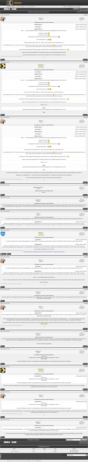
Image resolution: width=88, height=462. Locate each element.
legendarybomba (37, 187)
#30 (86, 419)
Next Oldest (30, 439)
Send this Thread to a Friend (6, 456)
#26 (86, 331)
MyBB (29, 460)
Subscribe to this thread (7, 457)
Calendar (79, 6)
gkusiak (38, 200)
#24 (86, 289)
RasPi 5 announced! (15, 451)
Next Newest (36, 439)
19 (44, 451)
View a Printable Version (6, 454)
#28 (86, 366)
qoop (37, 213)
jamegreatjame (75, 451)
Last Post (71, 451)
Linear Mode (85, 11)
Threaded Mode (79, 11)
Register (22, 6)
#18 (86, 117)
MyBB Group (38, 460)
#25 (86, 303)
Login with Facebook (31, 6)
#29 (86, 391)
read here (45, 104)
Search (65, 6)
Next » (15, 442)
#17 (86, 62)
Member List (72, 6)
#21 (86, 211)
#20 (86, 197)
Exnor (40, 18)
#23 (86, 256)
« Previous (6, 442)
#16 (86, 14)
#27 (86, 348)
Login (18, 6)
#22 (86, 230)
